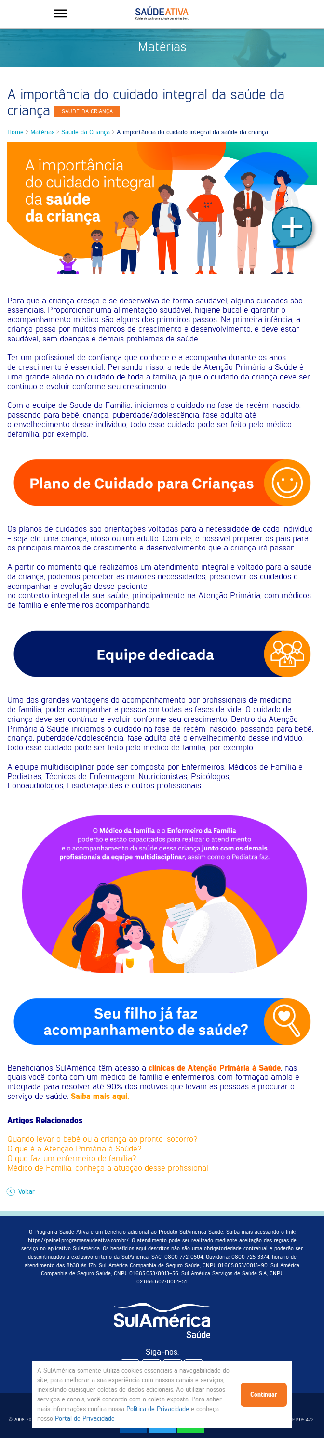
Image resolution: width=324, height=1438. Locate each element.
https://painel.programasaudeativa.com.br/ (78, 1240)
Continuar (263, 1394)
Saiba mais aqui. (100, 1096)
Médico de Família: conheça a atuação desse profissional (107, 1168)
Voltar (22, 1192)
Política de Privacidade (157, 1409)
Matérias (42, 132)
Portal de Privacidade (85, 1418)
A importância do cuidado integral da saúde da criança (192, 132)
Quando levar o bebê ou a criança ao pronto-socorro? (102, 1139)
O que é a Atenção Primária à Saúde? (74, 1148)
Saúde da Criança (85, 132)
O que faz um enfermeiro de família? (71, 1158)
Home (15, 132)
